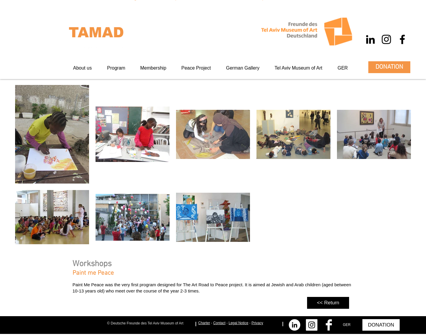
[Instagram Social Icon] (311, 325)
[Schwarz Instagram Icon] (386, 39)
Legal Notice (238, 323)
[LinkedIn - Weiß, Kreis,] (294, 325)
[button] (156, 68)
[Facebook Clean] (329, 325)
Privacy (257, 323)
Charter (204, 323)
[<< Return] (328, 303)
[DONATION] (389, 67)
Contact (219, 323)
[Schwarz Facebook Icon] (402, 39)
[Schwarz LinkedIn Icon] (370, 39)
